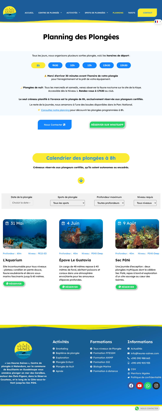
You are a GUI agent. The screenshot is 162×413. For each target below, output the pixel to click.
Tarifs (131, 13)
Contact (147, 13)
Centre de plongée (50, 12)
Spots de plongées (96, 12)
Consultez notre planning (55, 110)
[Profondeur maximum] (109, 203)
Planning (118, 13)
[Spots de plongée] (67, 203)
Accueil (29, 13)
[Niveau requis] (145, 203)
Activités (73, 12)
